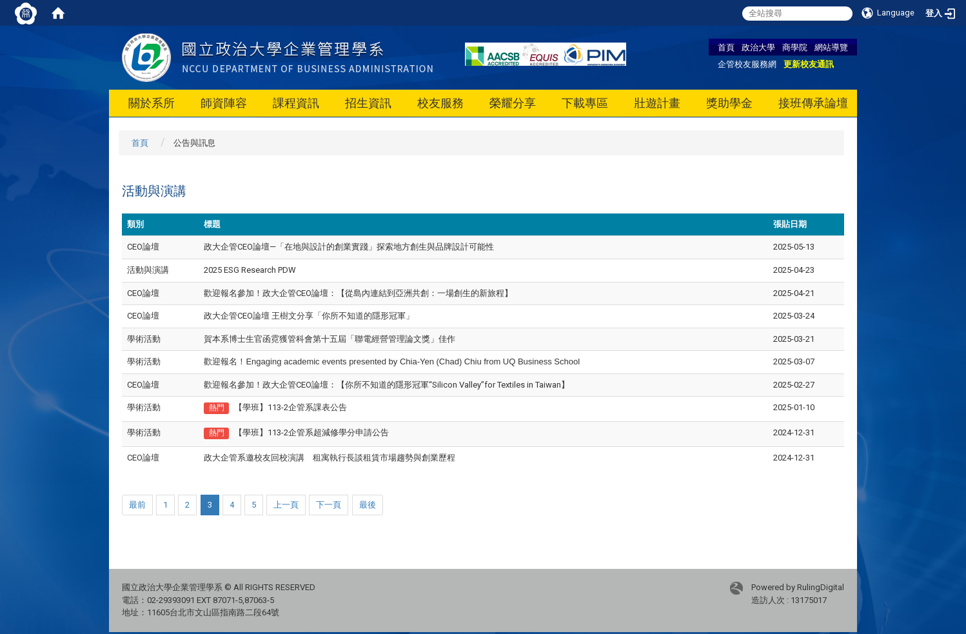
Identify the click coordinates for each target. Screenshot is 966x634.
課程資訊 (296, 103)
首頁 (726, 47)
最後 (367, 505)
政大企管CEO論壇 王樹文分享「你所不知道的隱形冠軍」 (309, 316)
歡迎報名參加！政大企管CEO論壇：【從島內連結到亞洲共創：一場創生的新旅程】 (358, 293)
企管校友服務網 (747, 64)
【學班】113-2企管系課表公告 (290, 407)
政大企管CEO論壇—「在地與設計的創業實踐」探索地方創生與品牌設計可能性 (349, 247)
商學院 (794, 47)
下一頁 (328, 505)
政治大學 (758, 47)
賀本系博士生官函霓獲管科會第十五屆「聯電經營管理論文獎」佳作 (329, 339)
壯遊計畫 (657, 103)
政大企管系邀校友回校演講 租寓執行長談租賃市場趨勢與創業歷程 (329, 457)
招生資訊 (368, 103)
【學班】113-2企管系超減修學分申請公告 (311, 432)
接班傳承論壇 (813, 103)
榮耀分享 (512, 103)
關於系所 (151, 103)
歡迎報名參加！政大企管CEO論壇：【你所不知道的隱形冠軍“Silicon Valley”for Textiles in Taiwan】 (386, 385)
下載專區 (585, 103)
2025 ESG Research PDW (250, 270)
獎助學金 (729, 103)
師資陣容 (224, 103)
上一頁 (286, 505)
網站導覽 (831, 47)
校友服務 (440, 103)
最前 (137, 505)
